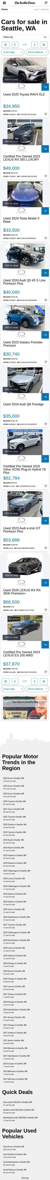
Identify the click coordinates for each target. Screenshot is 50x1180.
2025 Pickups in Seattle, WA (15, 980)
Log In (36, 9)
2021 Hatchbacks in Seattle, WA (16, 1057)
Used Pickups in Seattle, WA (15, 1171)
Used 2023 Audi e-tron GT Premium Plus (21, 530)
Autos (4, 9)
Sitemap (25, 1178)
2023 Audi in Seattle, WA (13, 841)
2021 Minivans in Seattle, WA (15, 1080)
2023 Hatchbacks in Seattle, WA (16, 941)
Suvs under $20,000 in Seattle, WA (17, 1103)
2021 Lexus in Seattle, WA (14, 987)
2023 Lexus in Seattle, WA (14, 879)
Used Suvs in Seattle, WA (13, 1148)
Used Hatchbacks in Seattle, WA (16, 1163)
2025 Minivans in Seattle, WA (15, 1072)
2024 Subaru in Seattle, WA (14, 895)
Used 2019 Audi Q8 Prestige (23, 404)
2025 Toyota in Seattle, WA (14, 818)
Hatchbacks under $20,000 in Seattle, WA (20, 1119)
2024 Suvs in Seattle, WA (13, 779)
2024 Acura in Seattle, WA (14, 972)
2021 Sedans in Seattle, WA (14, 1034)
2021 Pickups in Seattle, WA (15, 1026)
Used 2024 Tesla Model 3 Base (21, 220)
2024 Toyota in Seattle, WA (14, 802)
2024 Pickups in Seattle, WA (15, 964)
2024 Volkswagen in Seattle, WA (16, 872)
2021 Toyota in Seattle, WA (14, 926)
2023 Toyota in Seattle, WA (14, 833)
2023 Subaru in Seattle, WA (14, 903)
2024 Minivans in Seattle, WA (15, 1049)
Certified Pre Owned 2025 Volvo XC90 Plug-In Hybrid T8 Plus (24, 469)
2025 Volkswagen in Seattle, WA (16, 933)
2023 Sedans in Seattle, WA (14, 856)
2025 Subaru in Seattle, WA (14, 957)
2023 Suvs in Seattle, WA (13, 787)
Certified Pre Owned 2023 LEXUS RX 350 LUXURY (21, 158)
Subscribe (45, 9)
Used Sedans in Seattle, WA (14, 1155)
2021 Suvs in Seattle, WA (13, 810)
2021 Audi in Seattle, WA (13, 1041)
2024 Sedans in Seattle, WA (14, 825)
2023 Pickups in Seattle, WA (15, 1003)
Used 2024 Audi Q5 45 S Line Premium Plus (24, 282)
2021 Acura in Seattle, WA (14, 1018)
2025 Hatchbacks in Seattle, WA (16, 1011)
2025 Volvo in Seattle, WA (14, 910)
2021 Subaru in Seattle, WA (14, 995)
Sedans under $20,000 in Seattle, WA (18, 1111)
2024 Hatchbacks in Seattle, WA (16, 918)
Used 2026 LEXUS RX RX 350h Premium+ (22, 592)
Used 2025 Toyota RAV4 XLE (24, 94)
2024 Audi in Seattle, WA (13, 849)
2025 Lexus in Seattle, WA (14, 949)
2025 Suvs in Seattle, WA (13, 795)
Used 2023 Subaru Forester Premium (23, 344)
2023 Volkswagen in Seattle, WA (16, 887)
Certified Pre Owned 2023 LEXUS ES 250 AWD (21, 654)
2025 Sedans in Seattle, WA (14, 864)
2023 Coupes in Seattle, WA (14, 1065)
